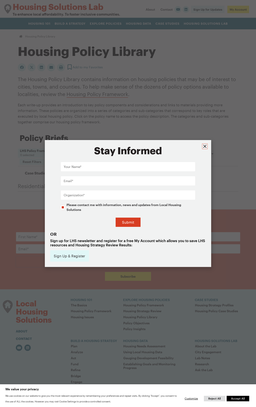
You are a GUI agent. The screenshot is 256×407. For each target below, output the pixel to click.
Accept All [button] (238, 398)
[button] (205, 146)
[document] (128, 203)
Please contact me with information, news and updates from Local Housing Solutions (124, 207)
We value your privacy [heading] (22, 389)
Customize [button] (191, 398)
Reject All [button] (214, 398)
